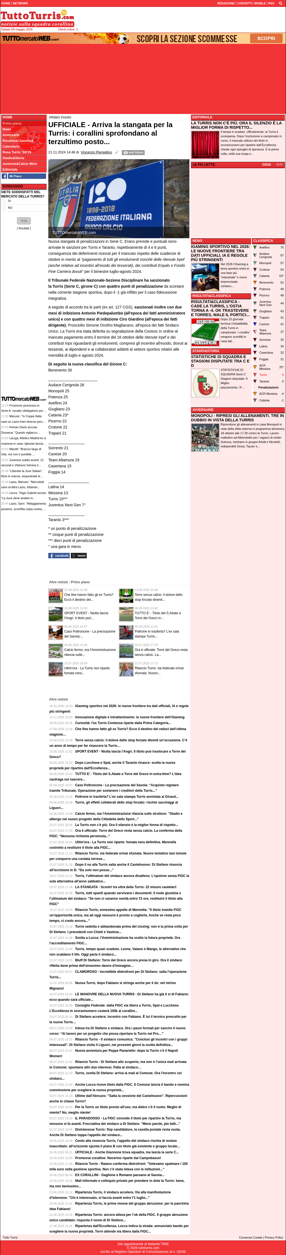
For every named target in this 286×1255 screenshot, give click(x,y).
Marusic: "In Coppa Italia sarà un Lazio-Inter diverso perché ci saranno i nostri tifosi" (23, 421)
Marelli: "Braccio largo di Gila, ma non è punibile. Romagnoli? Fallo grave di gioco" (22, 454)
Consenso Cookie (250, 1237)
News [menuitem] (6, 129)
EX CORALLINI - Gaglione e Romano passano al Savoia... (119, 1175)
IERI (279, 165)
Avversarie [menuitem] (10, 135)
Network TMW (158, 1244)
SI (9, 200)
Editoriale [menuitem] (10, 169)
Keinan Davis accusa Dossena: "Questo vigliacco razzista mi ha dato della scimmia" (23, 432)
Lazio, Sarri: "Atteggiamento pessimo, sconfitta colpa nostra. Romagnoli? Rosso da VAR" (23, 509)
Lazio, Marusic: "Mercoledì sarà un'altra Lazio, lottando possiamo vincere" (22, 487)
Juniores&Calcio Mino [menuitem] (19, 164)
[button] (24, 220)
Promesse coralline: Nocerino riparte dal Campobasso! (118, 1158)
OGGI (266, 165)
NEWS (197, 241)
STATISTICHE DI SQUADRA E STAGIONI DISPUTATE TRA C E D (220, 361)
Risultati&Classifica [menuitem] (17, 141)
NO (10, 207)
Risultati (24, 228)
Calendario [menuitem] (10, 146)
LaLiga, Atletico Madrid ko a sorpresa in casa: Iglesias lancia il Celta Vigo (23, 443)
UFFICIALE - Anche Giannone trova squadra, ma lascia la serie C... (127, 1152)
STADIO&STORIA (205, 351)
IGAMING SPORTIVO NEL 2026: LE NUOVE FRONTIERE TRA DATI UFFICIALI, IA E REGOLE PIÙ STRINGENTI (220, 253)
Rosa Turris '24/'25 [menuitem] (16, 152)
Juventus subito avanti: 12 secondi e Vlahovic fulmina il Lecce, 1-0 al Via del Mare (22, 465)
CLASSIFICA (263, 241)
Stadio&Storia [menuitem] (13, 158)
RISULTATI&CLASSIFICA (211, 296)
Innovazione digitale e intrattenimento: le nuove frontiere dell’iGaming (130, 717)
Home (7, 117)
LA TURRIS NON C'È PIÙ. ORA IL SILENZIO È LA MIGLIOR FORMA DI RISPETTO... (236, 125)
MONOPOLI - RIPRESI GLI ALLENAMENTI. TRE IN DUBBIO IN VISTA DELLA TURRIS (237, 417)
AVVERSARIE (203, 410)
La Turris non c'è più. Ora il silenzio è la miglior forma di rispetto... (126, 825)
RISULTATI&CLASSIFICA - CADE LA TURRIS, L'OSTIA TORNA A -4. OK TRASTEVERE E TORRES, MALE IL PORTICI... (220, 308)
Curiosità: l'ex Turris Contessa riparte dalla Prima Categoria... (123, 723)
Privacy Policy (274, 1237)
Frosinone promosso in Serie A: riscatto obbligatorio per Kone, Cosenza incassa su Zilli (22, 411)
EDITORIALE (202, 117)
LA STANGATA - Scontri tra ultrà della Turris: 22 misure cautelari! (126, 887)
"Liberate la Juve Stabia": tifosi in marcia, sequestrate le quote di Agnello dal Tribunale (22, 476)
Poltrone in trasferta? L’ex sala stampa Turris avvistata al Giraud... (127, 797)
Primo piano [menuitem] (11, 123)
